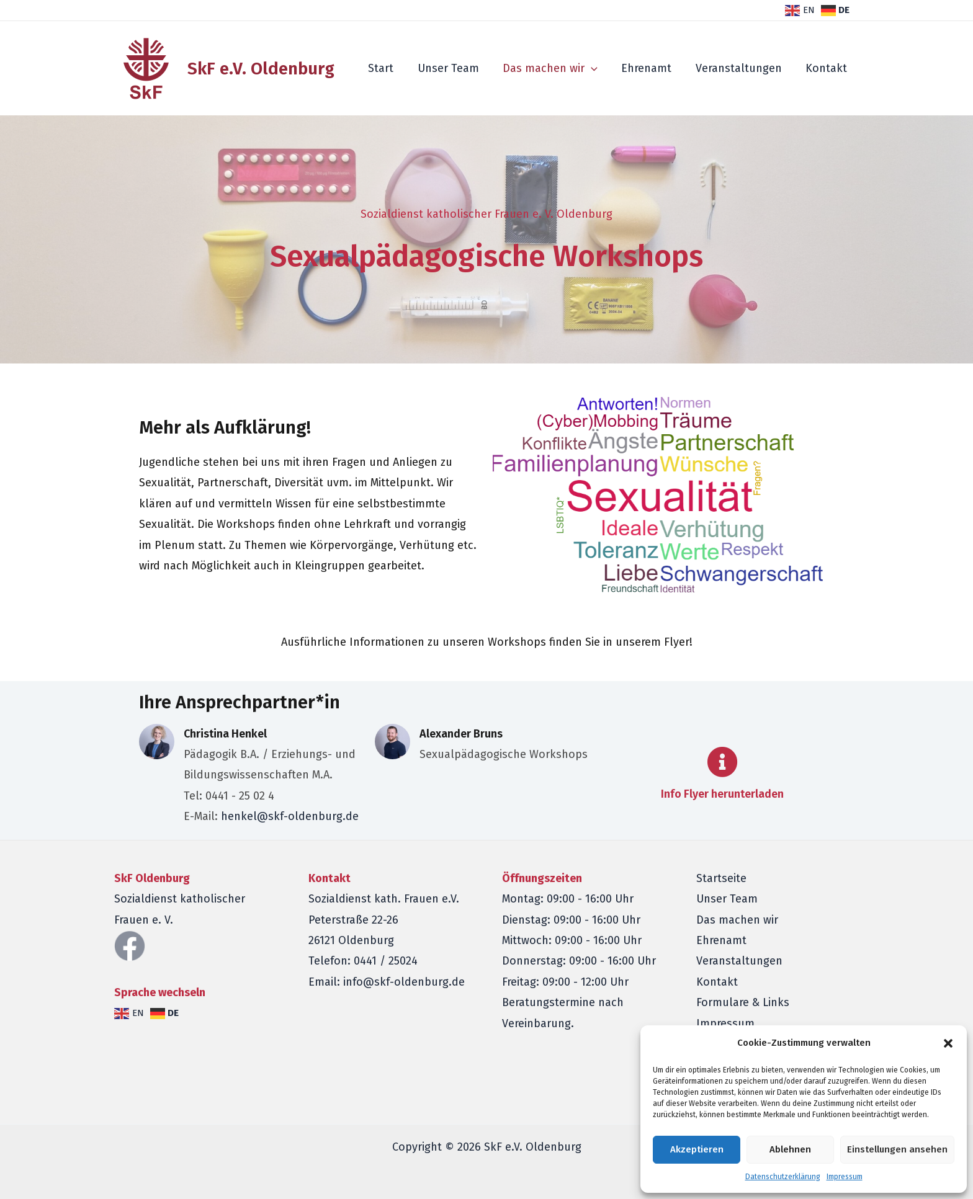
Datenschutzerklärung (782, 1176)
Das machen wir (555, 68)
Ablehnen (790, 1149)
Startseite (721, 878)
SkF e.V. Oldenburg (260, 68)
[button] (948, 1043)
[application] (596, 68)
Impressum (845, 1176)
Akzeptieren (697, 1149)
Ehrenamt (650, 68)
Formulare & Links (742, 1002)
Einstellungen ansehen (897, 1149)
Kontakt (827, 68)
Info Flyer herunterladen (722, 794)
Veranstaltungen (740, 68)
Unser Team (454, 68)
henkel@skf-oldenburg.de (290, 816)
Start (388, 68)
